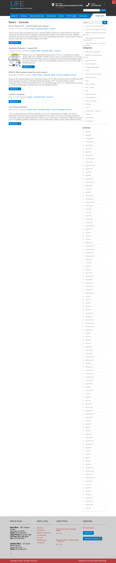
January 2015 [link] (89, 370)
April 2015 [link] (88, 363)
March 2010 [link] (89, 494)
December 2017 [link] (90, 283)
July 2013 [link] (88, 393)
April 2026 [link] (88, 135)
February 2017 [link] (89, 313)
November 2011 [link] (90, 444)
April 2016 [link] (88, 343)
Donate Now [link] (88, 533)
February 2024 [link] (89, 179)
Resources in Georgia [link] (91, 101)
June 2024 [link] (88, 172)
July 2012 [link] (88, 420)
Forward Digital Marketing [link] (96, 561)
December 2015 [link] (90, 357)
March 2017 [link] (89, 310)
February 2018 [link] (89, 276)
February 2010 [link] (89, 498)
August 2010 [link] (89, 481)
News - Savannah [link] (37, 29)
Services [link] (24, 16)
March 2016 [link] (89, 346)
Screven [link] (73, 75)
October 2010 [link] (89, 474)
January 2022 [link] (89, 205)
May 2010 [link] (88, 488)
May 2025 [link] (88, 152)
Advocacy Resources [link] (91, 60)
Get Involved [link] (51, 16)
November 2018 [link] (90, 249)
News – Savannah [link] (90, 84)
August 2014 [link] (89, 383)
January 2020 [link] (89, 219)
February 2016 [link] (89, 350)
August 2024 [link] (89, 168)
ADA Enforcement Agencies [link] (93, 52)
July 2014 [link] (88, 387)
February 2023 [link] (89, 195)
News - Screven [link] (49, 29)
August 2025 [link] (89, 145)
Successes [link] (83, 16)
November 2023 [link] (90, 182)
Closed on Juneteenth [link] (17, 94)
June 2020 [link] (88, 212)
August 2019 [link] (89, 229)
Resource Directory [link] (37, 16)
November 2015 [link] (90, 360)
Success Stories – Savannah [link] (93, 111)
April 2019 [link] (88, 239)
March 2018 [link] (89, 273)
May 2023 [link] (88, 192)
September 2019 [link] (90, 226)
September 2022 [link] (90, 202)
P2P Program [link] (71, 16)
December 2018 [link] (90, 246)
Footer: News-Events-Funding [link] (93, 74)
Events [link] (61, 16)
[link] (114, 2)
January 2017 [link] (89, 316)
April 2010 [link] (88, 491)
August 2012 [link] (89, 417)
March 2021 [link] (89, 209)
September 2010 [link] (90, 477)
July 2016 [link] (88, 333)
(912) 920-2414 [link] (96, 5)
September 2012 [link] (90, 414)
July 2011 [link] (88, 451)
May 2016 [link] (88, 340)
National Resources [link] (91, 77)
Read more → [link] (15, 43)
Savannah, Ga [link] (41, 540)
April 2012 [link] (88, 430)
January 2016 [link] (89, 353)
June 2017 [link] (88, 299)
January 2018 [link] (89, 279)
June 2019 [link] (88, 236)
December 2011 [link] (90, 441)
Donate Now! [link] (99, 16)
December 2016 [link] (90, 320)
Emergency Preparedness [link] (92, 67)
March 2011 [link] (89, 464)
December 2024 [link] (90, 158)
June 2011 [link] (88, 454)
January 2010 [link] (89, 501)
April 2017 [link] (88, 306)
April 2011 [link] (88, 461)
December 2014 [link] (90, 373)
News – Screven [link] (90, 87)
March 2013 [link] (89, 404)
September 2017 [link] (90, 293)
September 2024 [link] (90, 165)
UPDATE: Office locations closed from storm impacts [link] (28, 72)
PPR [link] (87, 90)
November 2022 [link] (90, 199)
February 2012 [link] (89, 437)
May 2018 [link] (88, 266)
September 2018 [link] (90, 256)
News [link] (35, 75)
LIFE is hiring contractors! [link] (18, 107)
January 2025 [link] (89, 155)
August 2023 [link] (89, 185)
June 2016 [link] (88, 336)
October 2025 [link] (89, 142)
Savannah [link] (66, 75)
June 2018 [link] (88, 262)
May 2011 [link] (88, 457)
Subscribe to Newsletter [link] (93, 538)
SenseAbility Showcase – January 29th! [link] (23, 48)
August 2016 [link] (89, 330)
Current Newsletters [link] (91, 64)
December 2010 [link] (90, 467)
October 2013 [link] (89, 390)
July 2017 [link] (88, 296)
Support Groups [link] (90, 117)
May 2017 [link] (88, 303)
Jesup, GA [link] (40, 543)
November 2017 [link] (90, 286)
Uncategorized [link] (89, 121)
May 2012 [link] (88, 427)
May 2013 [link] (88, 397)
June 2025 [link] (88, 148)
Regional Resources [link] (91, 94)
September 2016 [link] (90, 326)
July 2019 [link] (88, 232)
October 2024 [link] (89, 162)
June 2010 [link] (88, 484)
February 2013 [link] (89, 407)
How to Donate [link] (88, 528)
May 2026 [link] (88, 131)
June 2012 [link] (88, 424)
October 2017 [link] (89, 289)
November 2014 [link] (90, 377)
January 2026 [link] (89, 138)
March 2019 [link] (89, 242)
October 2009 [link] (89, 504)
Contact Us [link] (41, 530)
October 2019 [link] (89, 222)
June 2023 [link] (88, 189)
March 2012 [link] (89, 434)
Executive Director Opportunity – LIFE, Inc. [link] (96, 29)
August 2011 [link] (89, 447)
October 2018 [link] (89, 252)
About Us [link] (14, 16)
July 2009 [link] (88, 508)
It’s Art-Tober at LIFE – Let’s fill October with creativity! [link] (29, 26)
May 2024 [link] (88, 175)
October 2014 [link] (89, 380)
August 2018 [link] (89, 259)
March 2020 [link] (89, 215)
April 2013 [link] (88, 400)
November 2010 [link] (90, 471)
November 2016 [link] (90, 323)
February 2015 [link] (89, 367)
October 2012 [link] (89, 410)
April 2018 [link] (88, 269)
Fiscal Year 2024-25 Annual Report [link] (95, 26)
